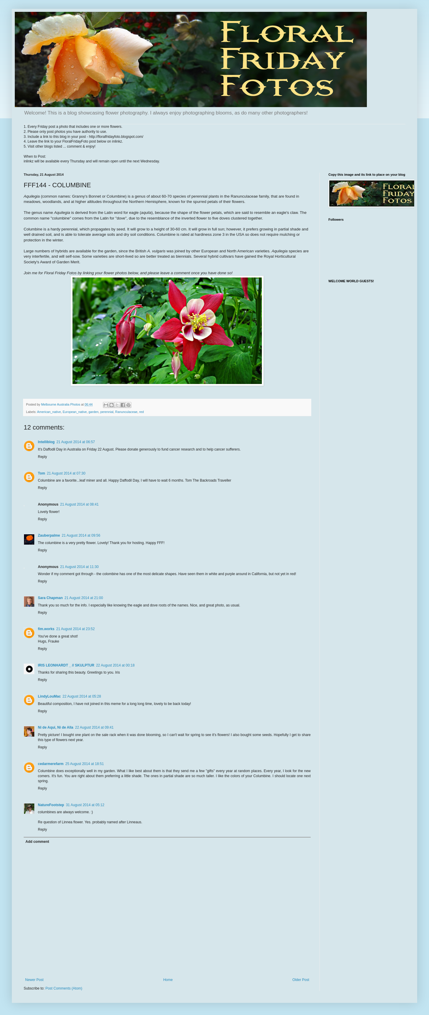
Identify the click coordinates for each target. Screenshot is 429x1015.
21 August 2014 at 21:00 (83, 598)
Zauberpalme (49, 535)
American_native (49, 412)
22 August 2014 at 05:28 (81, 696)
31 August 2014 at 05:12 (85, 805)
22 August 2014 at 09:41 (94, 727)
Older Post (300, 980)
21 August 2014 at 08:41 (79, 504)
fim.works (46, 629)
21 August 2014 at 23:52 (75, 629)
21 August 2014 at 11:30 (79, 567)
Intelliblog (46, 442)
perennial (106, 412)
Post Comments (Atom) (63, 988)
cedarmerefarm (51, 764)
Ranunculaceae (126, 412)
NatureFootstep (51, 805)
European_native (75, 412)
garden (93, 412)
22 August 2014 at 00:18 (115, 665)
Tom (41, 473)
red (141, 412)
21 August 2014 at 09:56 (81, 535)
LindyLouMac (49, 696)
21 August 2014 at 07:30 (66, 473)
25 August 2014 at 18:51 (84, 764)
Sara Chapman (50, 598)
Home (168, 980)
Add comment (37, 842)
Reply (42, 457)
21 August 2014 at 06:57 (76, 442)
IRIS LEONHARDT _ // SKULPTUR (66, 665)
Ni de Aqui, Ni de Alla (55, 727)
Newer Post (34, 980)
